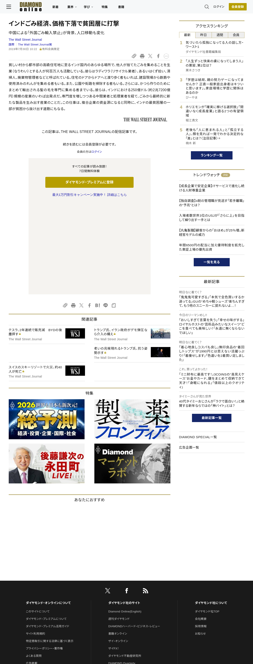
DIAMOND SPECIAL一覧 (198, 437)
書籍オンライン (117, 542)
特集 (107, 8)
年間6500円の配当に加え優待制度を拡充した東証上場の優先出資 (212, 247)
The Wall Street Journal (25, 39)
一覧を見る (212, 262)
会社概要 (201, 527)
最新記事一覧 (212, 418)
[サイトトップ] (29, 7)
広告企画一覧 (189, 447)
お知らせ (200, 542)
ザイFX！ (113, 557)
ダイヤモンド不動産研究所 (124, 564)
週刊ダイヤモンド (119, 527)
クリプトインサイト (119, 594)
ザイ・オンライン (118, 549)
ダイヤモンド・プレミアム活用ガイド (47, 535)
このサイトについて (38, 520)
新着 (58, 8)
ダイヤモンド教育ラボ (121, 601)
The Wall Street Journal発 (35, 44)
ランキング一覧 (212, 155)
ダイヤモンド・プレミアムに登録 (89, 182)
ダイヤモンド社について (211, 511)
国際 (12, 44)
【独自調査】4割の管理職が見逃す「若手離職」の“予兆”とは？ (212, 203)
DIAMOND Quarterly (121, 571)
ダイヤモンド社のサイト (124, 511)
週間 (220, 35)
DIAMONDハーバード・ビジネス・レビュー (134, 535)
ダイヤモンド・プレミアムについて (46, 527)
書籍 (123, 8)
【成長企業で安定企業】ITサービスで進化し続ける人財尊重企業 (212, 188)
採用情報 (201, 535)
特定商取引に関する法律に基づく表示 (49, 549)
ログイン (216, 7)
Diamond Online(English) (124, 520)
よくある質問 (34, 564)
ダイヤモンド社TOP (207, 520)
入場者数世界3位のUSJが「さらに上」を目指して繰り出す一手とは (212, 218)
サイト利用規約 (35, 542)
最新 (187, 35)
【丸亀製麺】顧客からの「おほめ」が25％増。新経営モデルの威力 (212, 232)
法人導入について (37, 586)
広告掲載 (31, 571)
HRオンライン (117, 586)
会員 (236, 35)
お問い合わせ (34, 579)
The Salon (115, 579)
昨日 (203, 35)
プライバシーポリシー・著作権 (44, 557)
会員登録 (235, 7)
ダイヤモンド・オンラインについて (48, 511)
